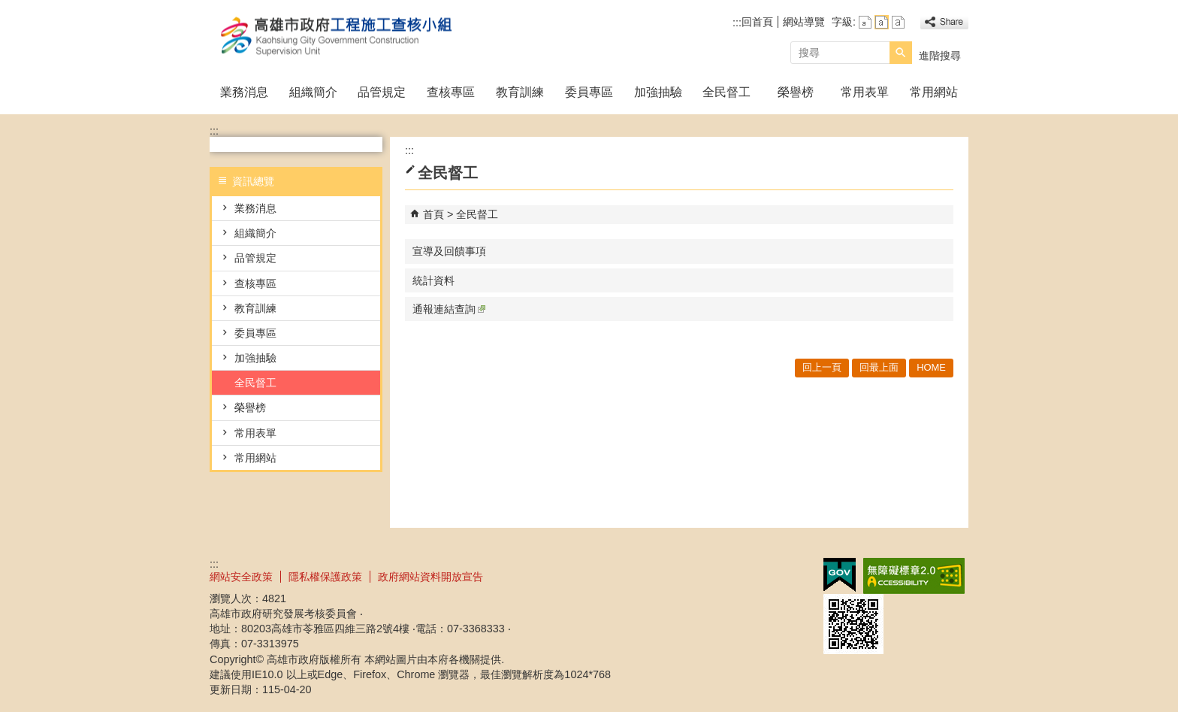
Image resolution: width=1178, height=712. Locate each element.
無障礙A (914, 576)
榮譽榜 (796, 92)
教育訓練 (520, 92)
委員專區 (589, 92)
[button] (901, 52)
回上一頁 (821, 367)
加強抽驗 (658, 92)
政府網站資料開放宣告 (430, 577)
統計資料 (433, 280)
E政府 (839, 575)
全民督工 (726, 92)
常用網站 (934, 92)
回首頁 (757, 22)
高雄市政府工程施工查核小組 (337, 36)
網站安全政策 (241, 577)
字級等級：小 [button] (865, 22)
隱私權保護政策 (325, 577)
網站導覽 (804, 22)
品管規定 (382, 92)
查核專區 (451, 92)
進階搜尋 (940, 56)
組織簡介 (313, 92)
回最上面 (879, 367)
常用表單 (865, 92)
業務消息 (244, 92)
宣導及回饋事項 (449, 251)
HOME (931, 367)
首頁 (433, 214)
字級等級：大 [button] (898, 22)
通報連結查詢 (448, 309)
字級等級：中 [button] (881, 22)
